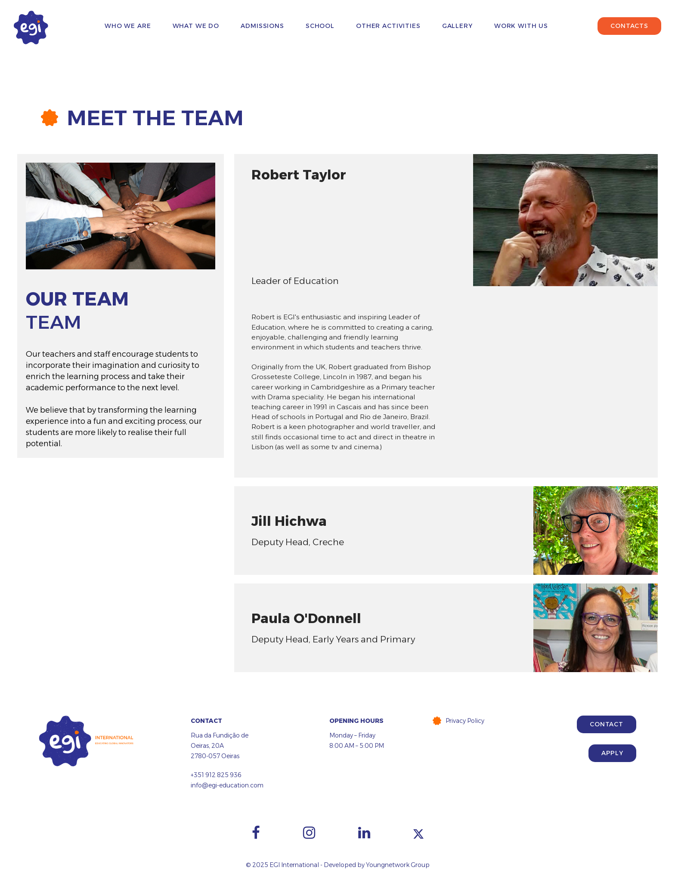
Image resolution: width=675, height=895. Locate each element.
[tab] (446, 220)
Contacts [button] (629, 26)
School (320, 26)
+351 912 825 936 (216, 775)
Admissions (262, 26)
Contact (606, 724)
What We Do (196, 26)
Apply (612, 753)
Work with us (521, 26)
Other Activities (388, 26)
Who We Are (128, 26)
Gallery (457, 26)
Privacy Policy (465, 721)
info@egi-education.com (227, 785)
